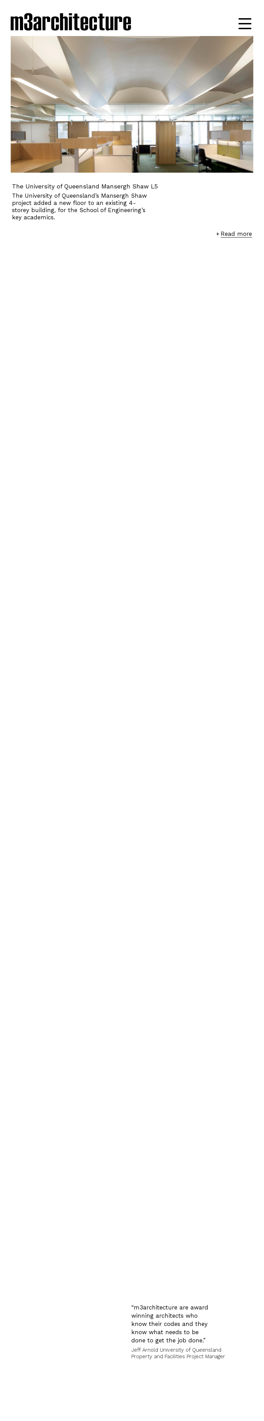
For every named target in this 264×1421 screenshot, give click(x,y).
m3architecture (71, 23)
